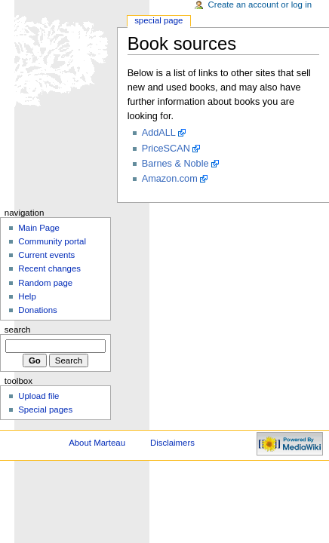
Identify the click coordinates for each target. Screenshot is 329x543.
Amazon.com (170, 178)
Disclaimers (172, 442)
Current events (46, 254)
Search (18, 329)
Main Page (39, 227)
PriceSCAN (166, 148)
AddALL (159, 132)
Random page (45, 282)
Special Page (158, 20)
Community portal (52, 241)
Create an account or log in (260, 4)
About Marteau (97, 442)
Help (27, 296)
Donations (37, 309)
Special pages (45, 409)
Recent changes (49, 268)
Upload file (38, 395)
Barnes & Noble (175, 163)
